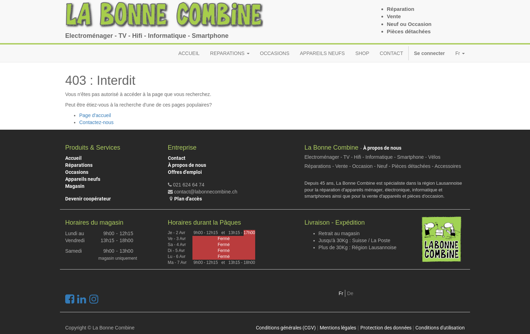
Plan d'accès (188, 199)
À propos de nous (187, 165)
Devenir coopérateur (88, 199)
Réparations (79, 165)
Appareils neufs (82, 179)
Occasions (76, 172)
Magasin (74, 186)
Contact (176, 158)
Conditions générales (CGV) (286, 327)
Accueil (73, 158)
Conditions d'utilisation (440, 327)
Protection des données (386, 327)
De (350, 293)
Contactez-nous (96, 122)
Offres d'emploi (185, 172)
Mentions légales (338, 327)
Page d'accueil (95, 115)
